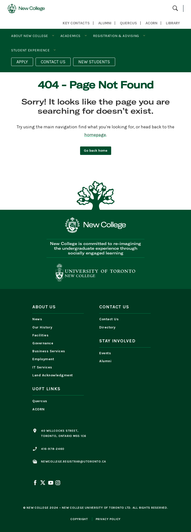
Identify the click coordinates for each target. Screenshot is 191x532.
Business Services (48, 351)
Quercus (39, 401)
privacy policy (108, 519)
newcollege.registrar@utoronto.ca (73, 461)
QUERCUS (128, 23)
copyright (79, 519)
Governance (42, 343)
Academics (70, 36)
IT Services (42, 367)
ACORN (151, 23)
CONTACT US (53, 62)
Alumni (104, 23)
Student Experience (30, 50)
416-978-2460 (52, 449)
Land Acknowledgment (53, 375)
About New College (29, 36)
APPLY (22, 62)
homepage (95, 135)
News (37, 319)
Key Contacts (76, 23)
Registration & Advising (116, 36)
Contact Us (109, 319)
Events (105, 353)
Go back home (95, 150)
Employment (43, 359)
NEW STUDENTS (94, 62)
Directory (107, 327)
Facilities (40, 335)
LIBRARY (173, 23)
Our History (42, 327)
